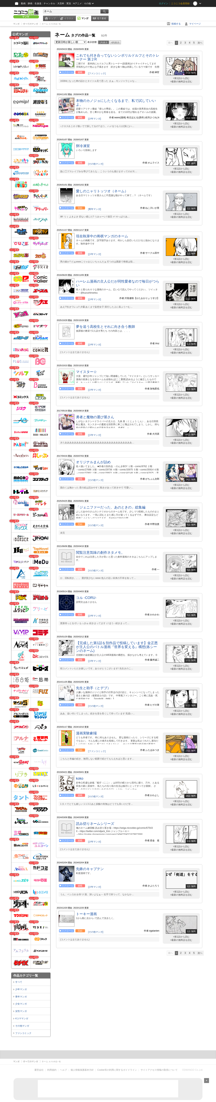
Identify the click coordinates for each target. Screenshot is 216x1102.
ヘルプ (63, 1070)
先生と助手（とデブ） (93, 688)
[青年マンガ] (94, 209)
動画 (23, 3)
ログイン (163, 3)
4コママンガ (21, 1018)
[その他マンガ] (95, 164)
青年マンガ (21, 996)
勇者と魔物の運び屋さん (95, 417)
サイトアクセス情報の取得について (159, 1070)
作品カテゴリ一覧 (25, 975)
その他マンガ (22, 1026)
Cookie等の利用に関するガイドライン (117, 1070)
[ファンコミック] (97, 73)
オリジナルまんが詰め (93, 462)
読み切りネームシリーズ (95, 824)
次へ (200, 42)
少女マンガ (21, 1003)
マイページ (195, 23)
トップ (52, 18)
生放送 (38, 3)
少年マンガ (21, 989)
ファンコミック (23, 1033)
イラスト (68, 18)
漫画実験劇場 (86, 733)
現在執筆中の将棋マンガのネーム (102, 236)
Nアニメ (77, 3)
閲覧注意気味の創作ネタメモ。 (100, 552)
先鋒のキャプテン (90, 869)
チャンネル (49, 3)
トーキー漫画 (86, 914)
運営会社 (39, 1070)
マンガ (84, 18)
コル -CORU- (86, 598)
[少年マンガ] (94, 118)
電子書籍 (101, 18)
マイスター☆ (86, 372)
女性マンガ (21, 1011)
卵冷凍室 (83, 146)
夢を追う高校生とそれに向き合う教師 (105, 327)
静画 (30, 3)
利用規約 (52, 1070)
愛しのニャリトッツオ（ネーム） (102, 191)
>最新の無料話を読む (181, 81)
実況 (68, 3)
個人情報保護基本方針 (82, 1070)
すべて (18, 982)
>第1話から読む (181, 78)
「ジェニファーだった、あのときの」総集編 (110, 507)
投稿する (176, 23)
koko (79, 778)
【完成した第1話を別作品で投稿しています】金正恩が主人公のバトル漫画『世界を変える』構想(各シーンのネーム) (117, 647)
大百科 (60, 3)
